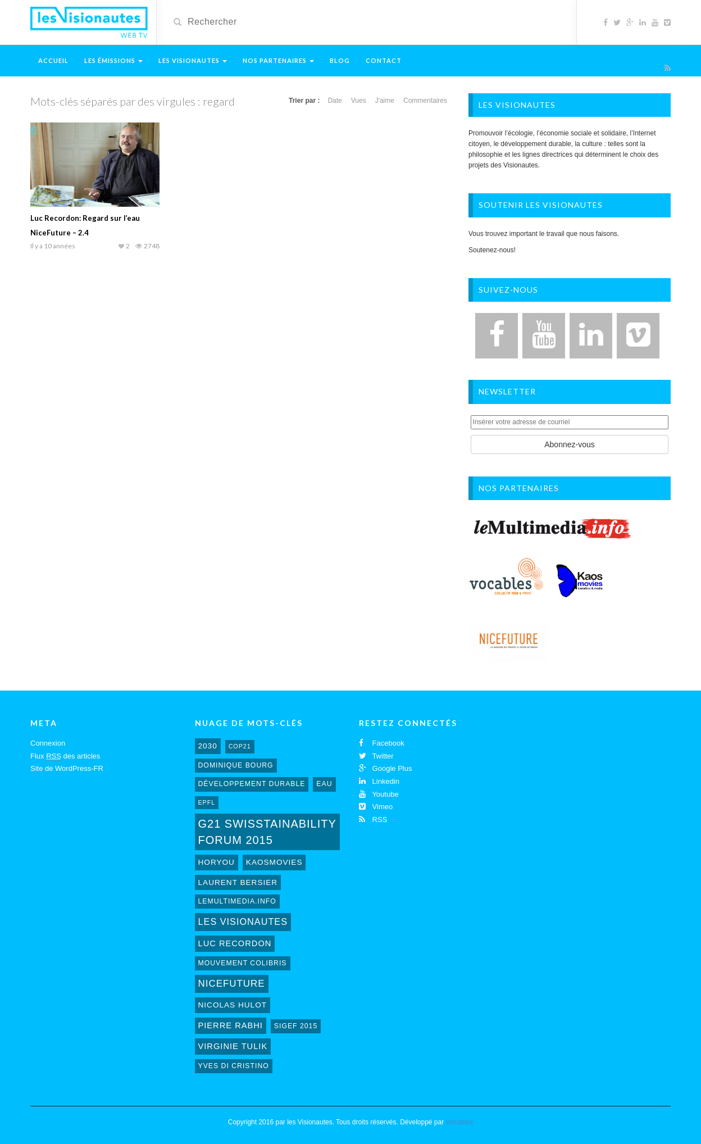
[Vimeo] (638, 335)
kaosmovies (274, 862)
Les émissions (113, 60)
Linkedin (379, 781)
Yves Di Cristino (233, 1066)
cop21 (240, 746)
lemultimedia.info (237, 901)
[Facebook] (496, 335)
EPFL (207, 802)
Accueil (53, 60)
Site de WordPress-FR (66, 768)
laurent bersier (238, 882)
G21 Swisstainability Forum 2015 (267, 832)
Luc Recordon (235, 943)
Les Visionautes (192, 60)
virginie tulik (233, 1046)
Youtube (379, 794)
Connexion (47, 743)
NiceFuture (231, 983)
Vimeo (376, 806)
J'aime (384, 101)
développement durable (252, 784)
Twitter (376, 756)
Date (334, 101)
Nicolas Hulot (232, 1005)
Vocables (460, 1122)
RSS (373, 819)
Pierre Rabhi (230, 1025)
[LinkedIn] (591, 335)
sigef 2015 (295, 1026)
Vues (358, 101)
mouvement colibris (242, 963)
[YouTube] (543, 335)
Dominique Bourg (236, 765)
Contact (384, 60)
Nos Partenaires (278, 60)
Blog (340, 60)
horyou (216, 862)
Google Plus (385, 768)
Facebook (381, 743)
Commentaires (425, 101)
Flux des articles (65, 756)
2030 (207, 746)
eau (324, 784)
